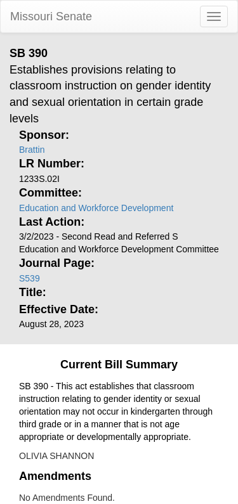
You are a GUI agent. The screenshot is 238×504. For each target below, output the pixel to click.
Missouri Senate (51, 16)
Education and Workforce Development (96, 208)
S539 (29, 278)
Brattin (31, 150)
